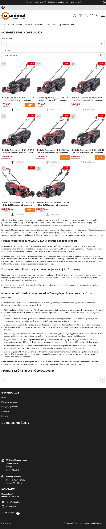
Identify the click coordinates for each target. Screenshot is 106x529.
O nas (3, 397)
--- (6, 43)
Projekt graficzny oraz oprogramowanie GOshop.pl (84, 523)
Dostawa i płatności (9, 402)
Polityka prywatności (9, 406)
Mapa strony (6, 523)
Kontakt (4, 416)
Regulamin (5, 411)
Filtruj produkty (11, 56)
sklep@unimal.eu (13, 502)
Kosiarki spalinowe (42, 24)
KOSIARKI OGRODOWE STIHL (20, 24)
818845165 (11, 506)
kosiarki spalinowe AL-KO (63, 24)
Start (3, 24)
